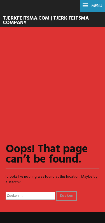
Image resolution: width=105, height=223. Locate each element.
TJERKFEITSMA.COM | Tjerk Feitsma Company (46, 20)
